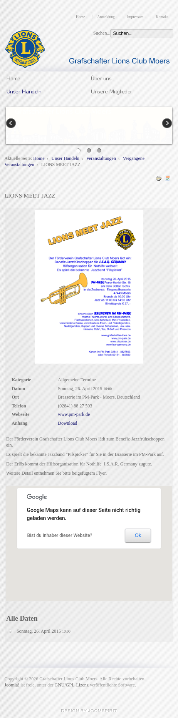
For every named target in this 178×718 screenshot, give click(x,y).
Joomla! (12, 685)
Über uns (101, 78)
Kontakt (162, 17)
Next (166, 124)
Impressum (135, 17)
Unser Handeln (24, 91)
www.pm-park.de (74, 414)
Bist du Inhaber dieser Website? (59, 535)
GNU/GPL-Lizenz (72, 685)
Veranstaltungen (101, 158)
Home (80, 17)
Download (67, 423)
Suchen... (101, 33)
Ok (138, 535)
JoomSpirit (89, 710)
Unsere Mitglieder (111, 91)
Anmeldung (106, 17)
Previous (11, 124)
